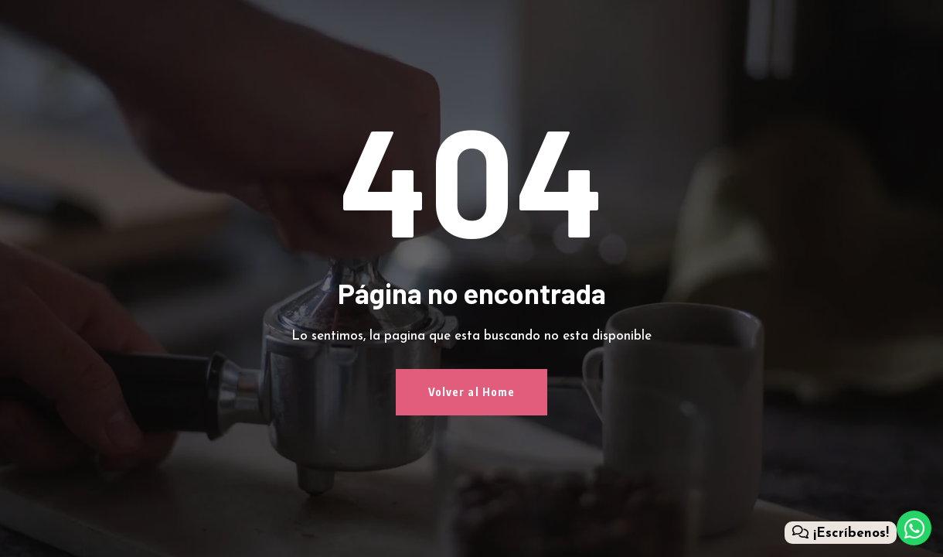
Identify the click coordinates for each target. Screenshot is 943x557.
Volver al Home (472, 391)
